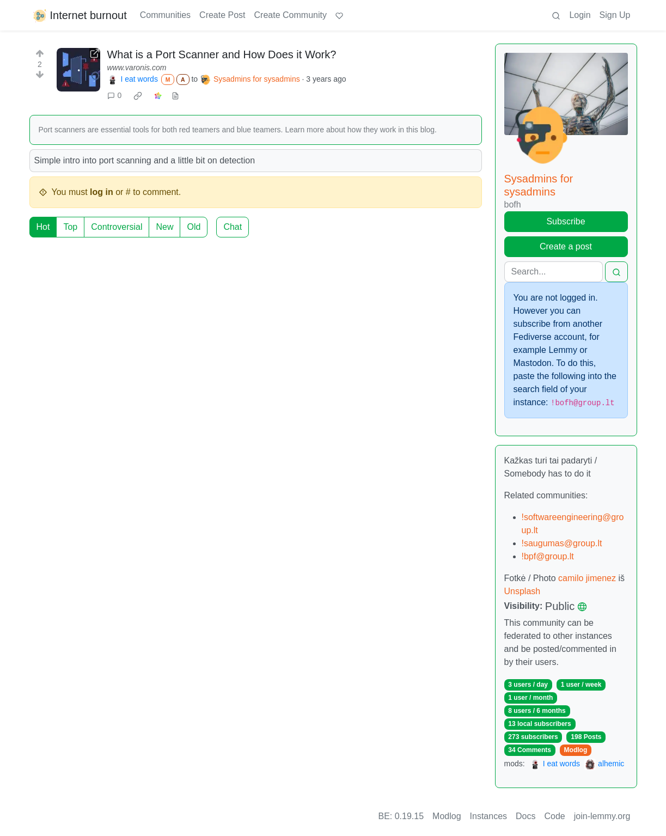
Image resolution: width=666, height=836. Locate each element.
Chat (232, 226)
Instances (488, 816)
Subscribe (565, 221)
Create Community (290, 15)
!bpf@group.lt (548, 556)
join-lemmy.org (602, 816)
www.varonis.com (136, 67)
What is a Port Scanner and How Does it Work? (221, 54)
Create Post (222, 15)
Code (555, 816)
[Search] (553, 271)
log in (101, 192)
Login (579, 15)
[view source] (175, 95)
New (164, 226)
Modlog (576, 750)
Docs (525, 816)
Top (70, 226)
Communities (165, 15)
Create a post (566, 246)
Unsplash (522, 591)
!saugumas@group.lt (562, 543)
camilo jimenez (588, 578)
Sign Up (615, 15)
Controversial (116, 226)
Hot (43, 226)
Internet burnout (79, 15)
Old (193, 226)
